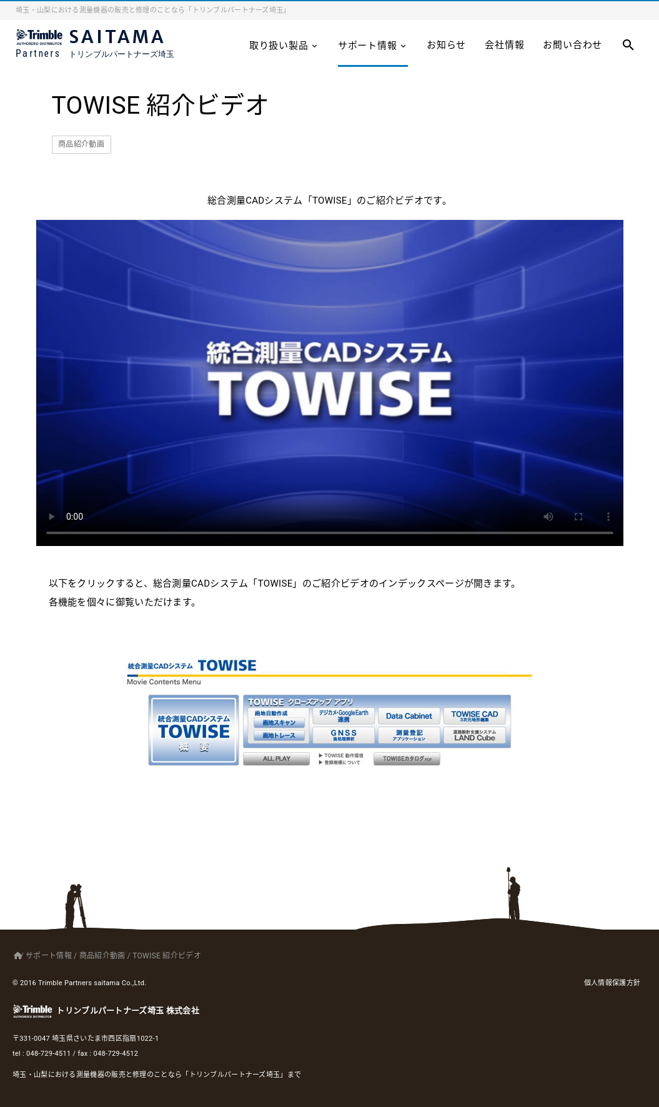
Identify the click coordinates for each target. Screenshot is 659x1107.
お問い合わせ (572, 45)
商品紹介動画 (81, 144)
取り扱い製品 (284, 45)
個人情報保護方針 (612, 983)
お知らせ (446, 45)
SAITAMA (103, 45)
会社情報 (504, 45)
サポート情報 (373, 45)
